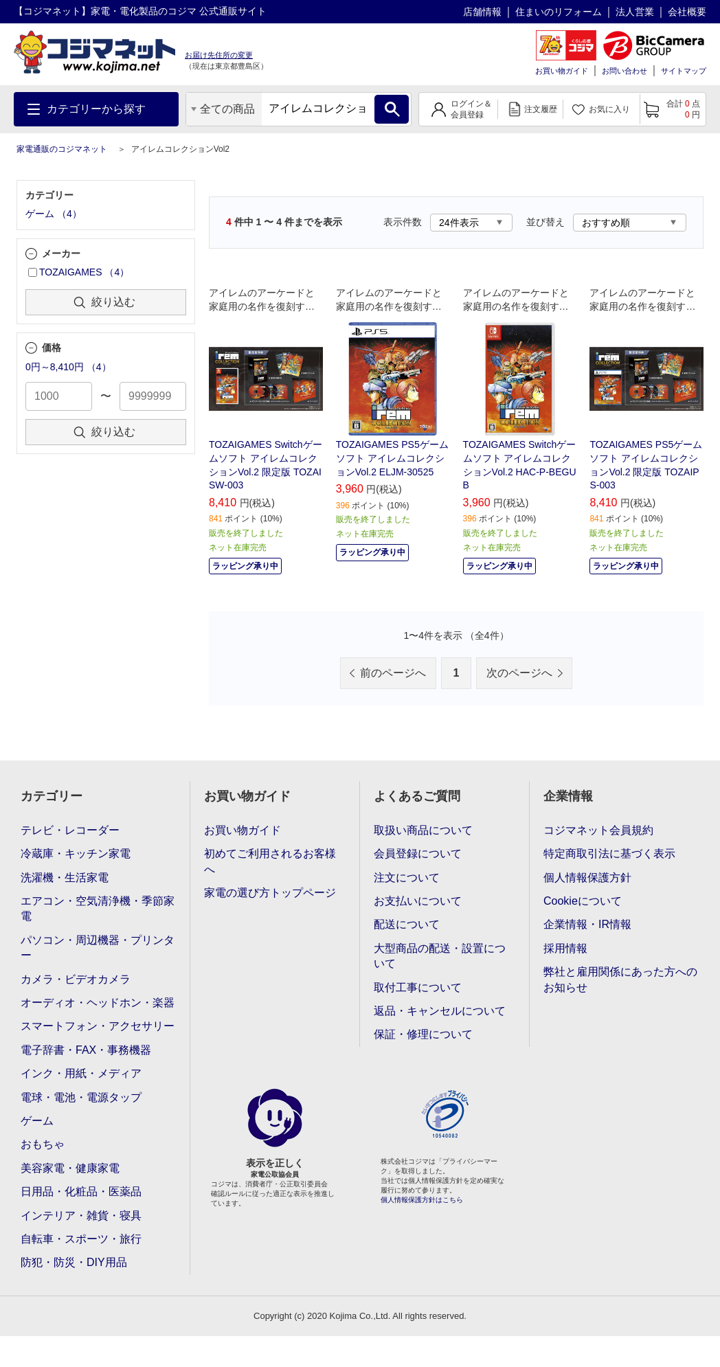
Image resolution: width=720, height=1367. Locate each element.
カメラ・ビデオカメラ (76, 979)
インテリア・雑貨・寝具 (81, 1215)
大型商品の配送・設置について (440, 955)
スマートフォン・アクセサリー (98, 1026)
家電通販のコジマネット (61, 149)
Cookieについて (582, 901)
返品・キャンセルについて (440, 1011)
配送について (407, 924)
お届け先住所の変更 (219, 55)
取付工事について (418, 987)
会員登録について (418, 853)
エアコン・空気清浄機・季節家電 (98, 908)
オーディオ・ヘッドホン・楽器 (98, 1002)
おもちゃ (43, 1144)
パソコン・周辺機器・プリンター (98, 947)
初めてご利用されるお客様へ (270, 861)
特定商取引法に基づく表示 (609, 853)
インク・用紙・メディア (81, 1073)
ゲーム (37, 1121)
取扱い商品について (423, 830)
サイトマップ (683, 71)
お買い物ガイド (561, 71)
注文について (407, 877)
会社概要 (687, 11)
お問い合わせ (624, 71)
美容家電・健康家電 (70, 1168)
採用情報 (565, 948)
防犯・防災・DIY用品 (74, 1262)
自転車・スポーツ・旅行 (81, 1239)
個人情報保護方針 (587, 877)
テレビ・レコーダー (70, 830)
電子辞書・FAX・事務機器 (86, 1050)
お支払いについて (418, 901)
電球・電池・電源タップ (81, 1097)
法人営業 (635, 11)
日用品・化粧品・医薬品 (81, 1191)
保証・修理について (423, 1034)
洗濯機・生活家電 (65, 877)
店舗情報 (482, 11)
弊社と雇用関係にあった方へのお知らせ (620, 979)
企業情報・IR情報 (587, 924)
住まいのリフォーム (558, 11)
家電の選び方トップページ (270, 893)
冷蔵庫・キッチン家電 (76, 853)
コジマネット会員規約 (598, 830)
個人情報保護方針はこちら (422, 1200)
